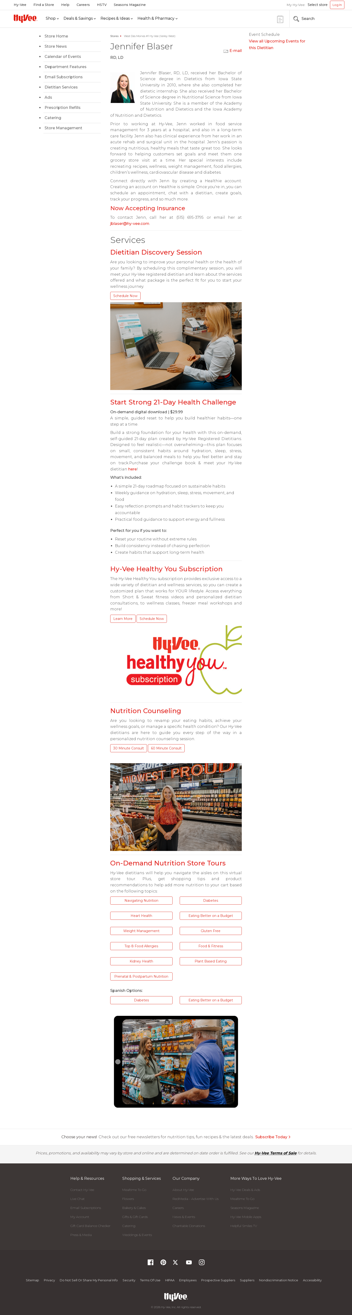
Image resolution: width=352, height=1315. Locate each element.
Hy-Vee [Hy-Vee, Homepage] (20, 5)
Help (65, 5)
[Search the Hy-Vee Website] (330, 18)
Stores (114, 36)
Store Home (56, 36)
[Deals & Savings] (79, 18)
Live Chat (77, 1199)
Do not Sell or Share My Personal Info (89, 1280)
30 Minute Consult (128, 748)
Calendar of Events (63, 56)
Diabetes (210, 900)
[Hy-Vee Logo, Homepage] (25, 18)
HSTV (102, 5)
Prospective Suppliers (218, 1280)
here (132, 469)
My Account (79, 1217)
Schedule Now (125, 296)
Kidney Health (141, 961)
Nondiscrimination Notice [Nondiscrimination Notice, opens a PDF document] (278, 1280)
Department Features (66, 67)
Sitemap (32, 1280)
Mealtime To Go (134, 1190)
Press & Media (81, 1235)
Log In (337, 5)
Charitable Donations (189, 1226)
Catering (53, 118)
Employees (188, 1280)
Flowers (128, 1199)
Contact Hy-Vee (82, 1190)
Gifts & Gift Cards (135, 1217)
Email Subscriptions (64, 77)
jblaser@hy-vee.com (129, 223)
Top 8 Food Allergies (141, 946)
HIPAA (169, 1280)
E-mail (235, 50)
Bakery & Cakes (134, 1208)
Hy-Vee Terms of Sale (276, 1153)
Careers (83, 5)
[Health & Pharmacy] (157, 18)
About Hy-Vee (183, 1190)
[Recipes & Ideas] (116, 18)
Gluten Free (210, 931)
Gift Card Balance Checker (90, 1226)
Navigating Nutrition (141, 900)
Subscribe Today (273, 1137)
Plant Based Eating (211, 961)
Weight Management (141, 931)
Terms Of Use (150, 1280)
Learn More (123, 619)
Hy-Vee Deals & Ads (245, 1190)
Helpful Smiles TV (243, 1226)
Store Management (63, 128)
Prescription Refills (63, 107)
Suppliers (247, 1280)
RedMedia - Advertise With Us (196, 1199)
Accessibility (312, 1280)
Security (129, 1280)
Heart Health (141, 916)
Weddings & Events (137, 1235)
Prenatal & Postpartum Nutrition (141, 976)
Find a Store (43, 5)
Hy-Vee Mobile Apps (245, 1217)
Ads (48, 97)
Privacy (49, 1280)
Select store (318, 5)
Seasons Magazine (130, 5)
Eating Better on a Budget (210, 916)
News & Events (184, 1217)
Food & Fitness (210, 946)
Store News (56, 46)
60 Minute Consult (166, 748)
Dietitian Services (61, 87)
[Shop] (52, 18)
